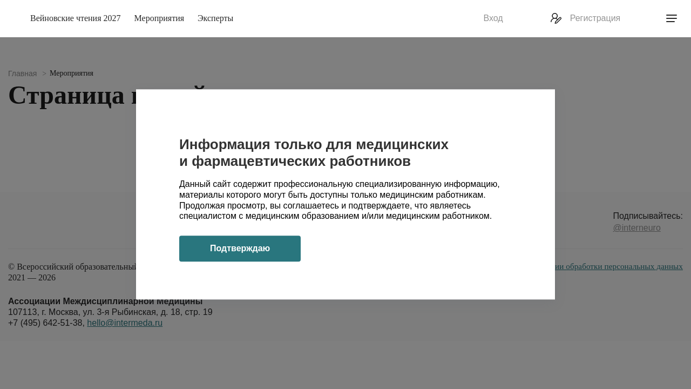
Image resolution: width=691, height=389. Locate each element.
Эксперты (215, 18)
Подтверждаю (240, 248)
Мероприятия (159, 18)
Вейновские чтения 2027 (75, 18)
